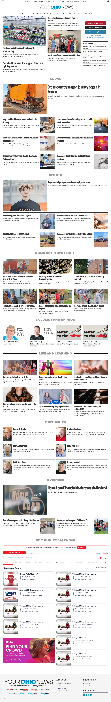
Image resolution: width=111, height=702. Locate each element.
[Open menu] (3, 1)
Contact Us (76, 1)
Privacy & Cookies (62, 690)
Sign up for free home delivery (95, 23)
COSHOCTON (61, 13)
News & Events (88, 686)
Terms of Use (61, 688)
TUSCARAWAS (37, 13)
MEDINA (52, 13)
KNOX (46, 13)
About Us (69, 1)
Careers (84, 1)
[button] (105, 335)
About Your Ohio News (64, 683)
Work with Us (87, 683)
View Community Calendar (96, 32)
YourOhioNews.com (20, 698)
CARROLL (80, 13)
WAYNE (28, 13)
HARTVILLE (71, 13)
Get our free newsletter (95, 27)
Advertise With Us (50, 1)
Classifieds (27, 1)
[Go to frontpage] (56, 7)
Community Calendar (38, 1)
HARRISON (88, 13)
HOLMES (21, 13)
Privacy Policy (38, 698)
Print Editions (61, 1)
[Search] (108, 1)
